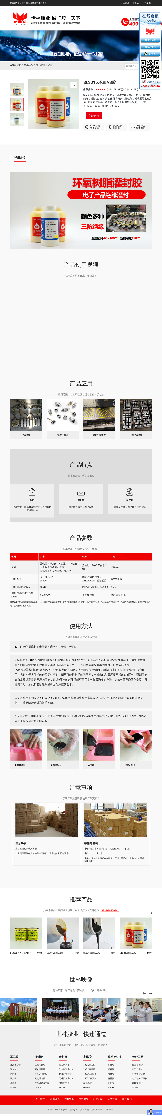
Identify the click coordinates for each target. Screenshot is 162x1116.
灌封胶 (13, 1073)
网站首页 (15, 65)
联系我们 (127, 1102)
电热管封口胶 (138, 1077)
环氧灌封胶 (40, 1073)
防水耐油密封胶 (66, 1073)
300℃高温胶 (89, 1068)
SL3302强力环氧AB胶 (20, 956)
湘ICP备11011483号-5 (103, 1113)
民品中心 (28, 65)
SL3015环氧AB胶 (99, 82)
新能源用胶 (137, 1086)
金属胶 (111, 1068)
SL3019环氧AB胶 (55, 956)
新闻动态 (55, 1102)
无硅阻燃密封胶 (66, 1082)
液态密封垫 (15, 1068)
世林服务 (83, 1102)
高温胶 (13, 1086)
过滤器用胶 (137, 1073)
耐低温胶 (87, 1086)
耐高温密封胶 (65, 1077)
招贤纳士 (136, 3)
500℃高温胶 (89, 1073)
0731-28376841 (110, 913)
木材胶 (111, 1077)
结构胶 (13, 1077)
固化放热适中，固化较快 (81, 500)
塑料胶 (111, 1073)
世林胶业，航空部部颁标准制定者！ (28, 3)
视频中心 (69, 1102)
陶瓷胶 (111, 1086)
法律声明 (84, 1113)
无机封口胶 (40, 1082)
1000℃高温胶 (90, 1077)
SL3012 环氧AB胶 (91, 956)
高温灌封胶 (40, 1068)
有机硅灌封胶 (41, 1077)
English (148, 3)
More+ (13, 1091)
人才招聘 (112, 1102)
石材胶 (111, 1082)
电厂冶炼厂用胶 (139, 1082)
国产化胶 (14, 1082)
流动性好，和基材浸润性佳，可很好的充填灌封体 (32, 502)
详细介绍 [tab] (19, 157)
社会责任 (125, 3)
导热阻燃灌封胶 (42, 1086)
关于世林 (40, 1102)
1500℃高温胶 (90, 1082)
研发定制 (98, 1102)
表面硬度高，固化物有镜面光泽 (130, 502)
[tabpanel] (17, 104)
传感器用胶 (137, 1068)
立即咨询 (93, 115)
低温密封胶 (64, 1068)
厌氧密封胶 (64, 1086)
